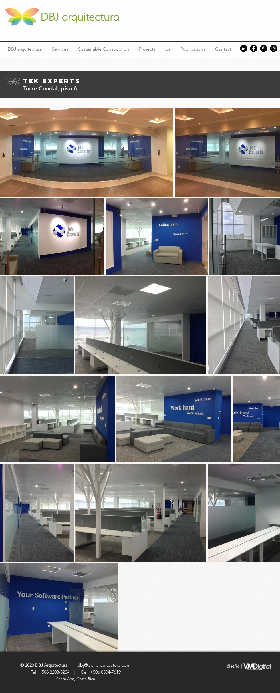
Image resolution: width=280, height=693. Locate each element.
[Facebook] (253, 48)
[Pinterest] (263, 48)
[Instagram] (273, 48)
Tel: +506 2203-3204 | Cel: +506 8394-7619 (76, 672)
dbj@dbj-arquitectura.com (104, 665)
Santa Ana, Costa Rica (76, 678)
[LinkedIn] (243, 48)
